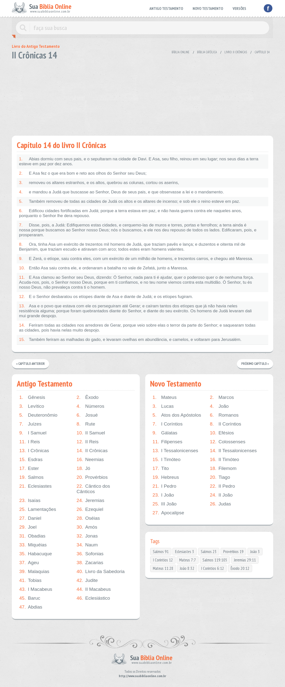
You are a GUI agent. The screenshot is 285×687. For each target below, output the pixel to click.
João (219, 406)
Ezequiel (90, 509)
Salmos (31, 477)
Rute (86, 424)
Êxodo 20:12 (240, 568)
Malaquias (34, 571)
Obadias (32, 536)
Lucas (163, 406)
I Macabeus (35, 589)
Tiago (220, 477)
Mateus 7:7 (187, 560)
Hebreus (166, 477)
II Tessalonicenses (233, 450)
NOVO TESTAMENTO (208, 8)
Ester (29, 468)
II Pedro (222, 486)
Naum (87, 545)
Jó (83, 468)
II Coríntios (225, 424)
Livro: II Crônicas (235, 52)
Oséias (88, 518)
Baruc (29, 598)
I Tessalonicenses (175, 450)
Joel (28, 527)
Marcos (222, 397)
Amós (87, 527)
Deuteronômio (38, 415)
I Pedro (164, 486)
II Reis (88, 442)
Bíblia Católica (207, 52)
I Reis (29, 442)
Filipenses (168, 442)
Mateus (165, 397)
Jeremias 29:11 (245, 560)
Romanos (224, 415)
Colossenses (227, 442)
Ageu (29, 562)
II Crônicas (92, 450)
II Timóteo (224, 459)
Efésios (222, 433)
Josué (87, 415)
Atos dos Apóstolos (177, 415)
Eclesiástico (93, 598)
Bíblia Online (180, 52)
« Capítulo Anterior (30, 364)
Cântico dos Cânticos (93, 488)
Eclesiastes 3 (184, 551)
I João (163, 495)
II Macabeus (94, 589)
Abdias (30, 607)
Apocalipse (168, 513)
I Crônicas (34, 450)
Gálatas (165, 433)
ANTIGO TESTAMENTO (166, 8)
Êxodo (88, 397)
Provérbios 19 (233, 551)
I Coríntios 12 (163, 560)
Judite (87, 580)
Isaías (30, 500)
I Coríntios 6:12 (212, 568)
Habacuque (35, 554)
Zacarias (90, 562)
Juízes (30, 424)
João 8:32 (187, 568)
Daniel (30, 518)
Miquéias (33, 545)
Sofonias (90, 554)
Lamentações (37, 509)
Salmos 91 (161, 551)
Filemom (223, 468)
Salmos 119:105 (215, 560)
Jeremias (90, 500)
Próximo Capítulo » (255, 364)
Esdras (30, 459)
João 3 (255, 551)
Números (90, 406)
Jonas (87, 536)
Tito (161, 468)
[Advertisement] (142, 96)
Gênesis (32, 397)
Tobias (30, 580)
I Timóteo (167, 459)
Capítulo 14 (262, 52)
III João (165, 504)
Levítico (31, 406)
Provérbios (92, 477)
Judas (220, 504)
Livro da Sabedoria (101, 571)
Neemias (90, 459)
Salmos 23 (209, 551)
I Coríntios (168, 424)
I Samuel (32, 433)
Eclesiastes (35, 486)
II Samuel (91, 433)
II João (221, 495)
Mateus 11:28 (163, 568)
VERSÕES (239, 8)
